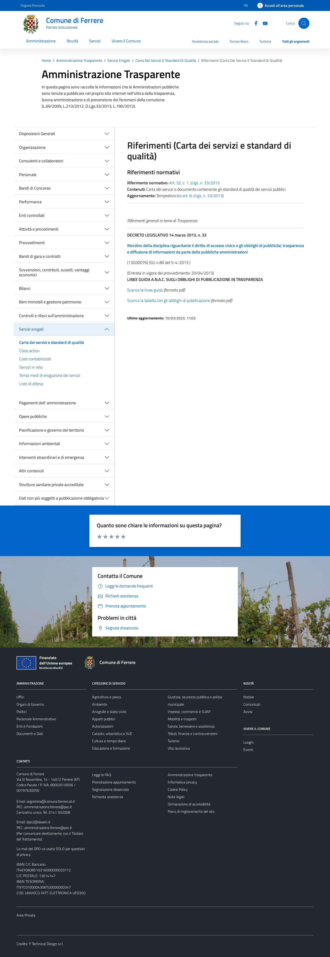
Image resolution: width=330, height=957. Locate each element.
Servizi (95, 41)
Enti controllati (31, 215)
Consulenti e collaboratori (41, 161)
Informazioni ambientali (39, 443)
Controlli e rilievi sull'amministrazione (51, 316)
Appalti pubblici (103, 719)
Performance (30, 202)
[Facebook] (254, 23)
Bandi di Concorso (35, 188)
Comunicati (251, 704)
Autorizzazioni (102, 726)
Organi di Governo (30, 704)
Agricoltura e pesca (106, 697)
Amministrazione (41, 41)
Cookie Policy (178, 789)
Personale (27, 174)
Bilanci (24, 288)
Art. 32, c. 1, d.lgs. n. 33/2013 (194, 183)
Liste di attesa (31, 384)
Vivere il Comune (126, 41)
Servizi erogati (31, 329)
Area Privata (25, 915)
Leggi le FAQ (101, 775)
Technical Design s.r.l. (47, 943)
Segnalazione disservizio (110, 789)
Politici (21, 711)
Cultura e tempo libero (109, 741)
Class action (29, 351)
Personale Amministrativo (36, 719)
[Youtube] (263, 23)
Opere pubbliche (33, 416)
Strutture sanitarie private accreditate (51, 484)
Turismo (265, 41)
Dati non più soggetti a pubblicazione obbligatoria (61, 498)
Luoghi (248, 742)
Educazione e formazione (111, 748)
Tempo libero (239, 41)
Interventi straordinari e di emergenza (51, 457)
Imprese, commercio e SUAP (189, 711)
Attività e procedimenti (38, 229)
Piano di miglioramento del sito (191, 811)
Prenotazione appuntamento (114, 782)
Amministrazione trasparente (190, 775)
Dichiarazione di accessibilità (189, 804)
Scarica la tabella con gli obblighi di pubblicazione (168, 300)
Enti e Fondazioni (29, 726)
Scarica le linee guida (145, 290)
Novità (72, 41)
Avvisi (247, 711)
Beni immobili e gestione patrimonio (50, 302)
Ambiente (99, 704)
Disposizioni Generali (37, 133)
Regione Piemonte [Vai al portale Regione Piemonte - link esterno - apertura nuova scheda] (33, 5)
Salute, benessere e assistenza (191, 726)
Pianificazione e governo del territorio (51, 430)
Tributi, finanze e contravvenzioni (192, 733)
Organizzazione (32, 147)
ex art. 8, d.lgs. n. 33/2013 (200, 196)
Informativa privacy (182, 782)
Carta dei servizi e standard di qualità (51, 342)
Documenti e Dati (29, 733)
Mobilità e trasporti (182, 719)
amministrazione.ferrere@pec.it (48, 807)
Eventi (248, 749)
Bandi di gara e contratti (39, 256)
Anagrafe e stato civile (109, 711)
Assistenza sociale (205, 41)
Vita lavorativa (179, 748)
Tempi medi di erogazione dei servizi (49, 375)
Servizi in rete (31, 367)
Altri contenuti (31, 471)
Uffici (20, 697)
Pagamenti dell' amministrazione (47, 403)
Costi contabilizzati (35, 359)
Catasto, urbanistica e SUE (112, 733)
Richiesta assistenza (107, 796)
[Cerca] (303, 23)
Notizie (248, 697)
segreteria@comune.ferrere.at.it (51, 801)
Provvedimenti (32, 242)
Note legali (176, 796)
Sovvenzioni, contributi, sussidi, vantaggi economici (54, 272)
